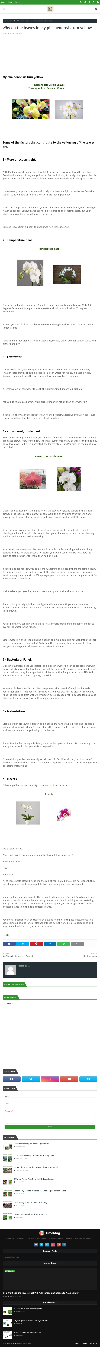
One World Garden (24, 1343)
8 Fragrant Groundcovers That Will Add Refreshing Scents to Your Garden (41, 1293)
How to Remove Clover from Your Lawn (31, 1214)
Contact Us (93, 1343)
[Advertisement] (50, 57)
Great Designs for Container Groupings (31, 1202)
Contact (17, 2)
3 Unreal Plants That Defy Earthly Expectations (34, 1179)
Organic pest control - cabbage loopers (31, 1320)
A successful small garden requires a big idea (34, 1155)
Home (3, 2)
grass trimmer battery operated (27, 1332)
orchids (12, 21)
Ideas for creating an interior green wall (31, 1144)
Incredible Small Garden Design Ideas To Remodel (36, 1167)
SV (6, 33)
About (10, 2)
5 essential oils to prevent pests (28, 1309)
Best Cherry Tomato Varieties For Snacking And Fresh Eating (40, 1191)
